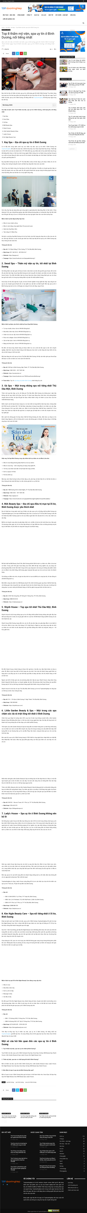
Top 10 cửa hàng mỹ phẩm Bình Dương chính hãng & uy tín (76, 61)
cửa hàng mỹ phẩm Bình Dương (22, 380)
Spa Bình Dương (10, 1082)
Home (3, 27)
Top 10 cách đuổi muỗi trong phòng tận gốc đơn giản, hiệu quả (76, 118)
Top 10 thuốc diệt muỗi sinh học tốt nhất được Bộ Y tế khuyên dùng (76, 109)
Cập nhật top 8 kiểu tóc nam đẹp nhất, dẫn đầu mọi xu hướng (76, 100)
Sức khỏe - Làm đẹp (10, 27)
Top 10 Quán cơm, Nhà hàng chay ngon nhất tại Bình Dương (76, 69)
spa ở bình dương (20, 1082)
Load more (72, 149)
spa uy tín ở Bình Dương (30, 1082)
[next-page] (5, 1121)
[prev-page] (3, 1121)
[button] (83, 23)
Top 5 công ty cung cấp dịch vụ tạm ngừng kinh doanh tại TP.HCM (19, 1160)
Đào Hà (7, 49)
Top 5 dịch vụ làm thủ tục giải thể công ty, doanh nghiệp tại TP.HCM (18, 1168)
